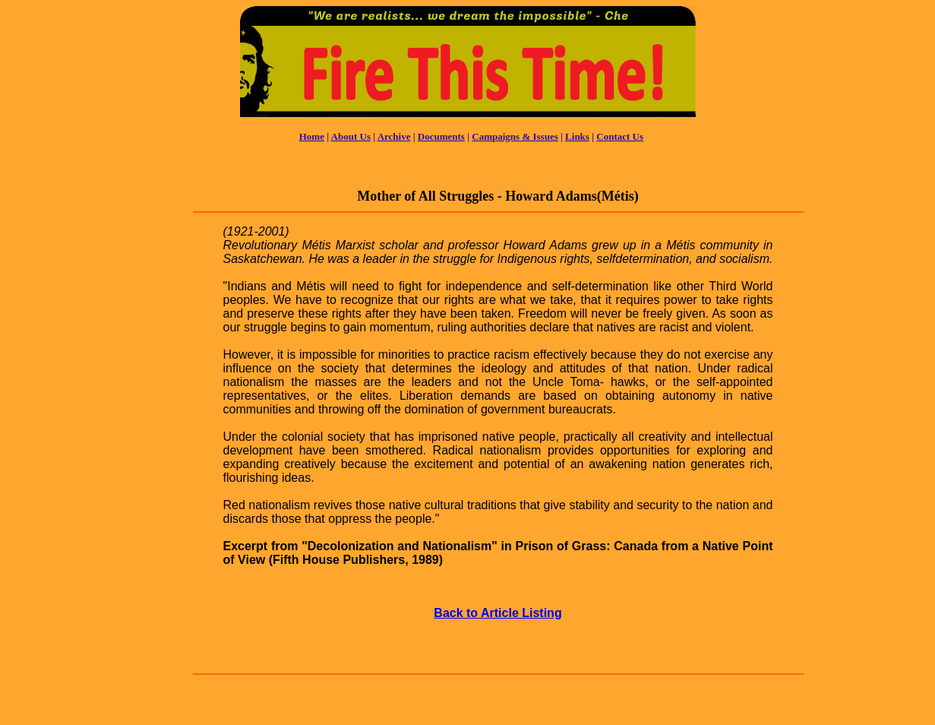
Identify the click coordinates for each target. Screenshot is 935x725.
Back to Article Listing (497, 612)
